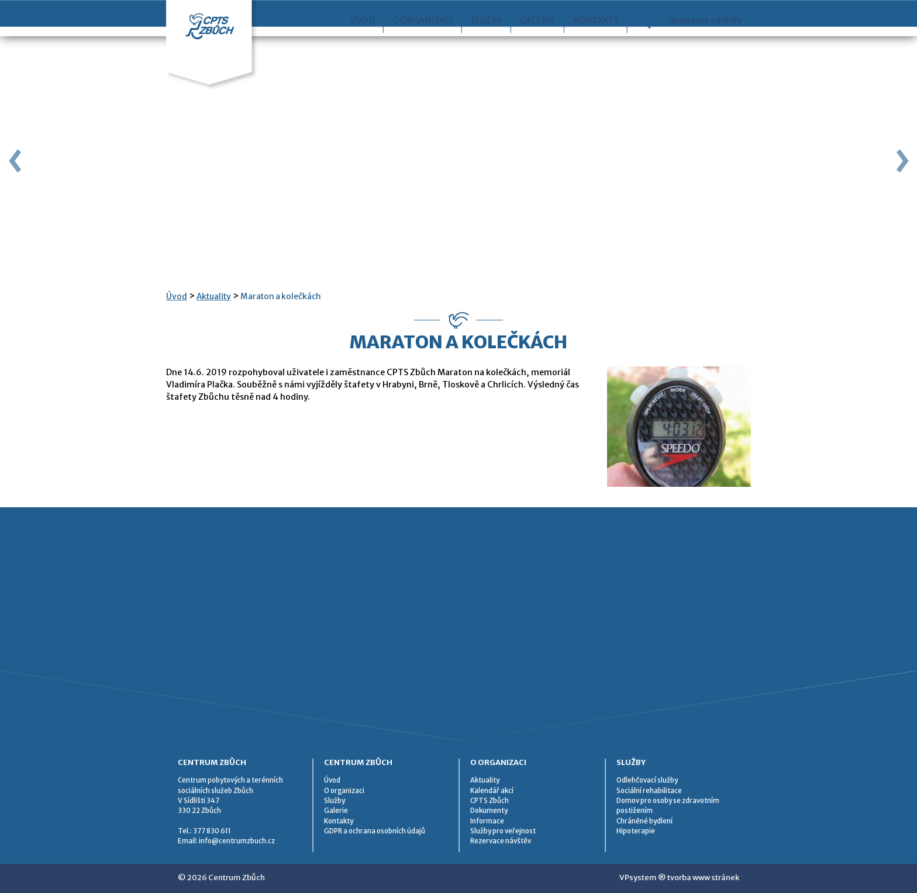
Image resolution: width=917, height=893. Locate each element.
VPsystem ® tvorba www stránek (679, 877)
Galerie (538, 46)
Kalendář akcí (491, 791)
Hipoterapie (635, 831)
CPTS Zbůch (489, 801)
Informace (487, 821)
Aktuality (213, 297)
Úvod (363, 46)
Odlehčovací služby (647, 780)
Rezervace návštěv (705, 46)
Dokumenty (489, 811)
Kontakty (596, 46)
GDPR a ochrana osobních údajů (374, 831)
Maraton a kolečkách (280, 297)
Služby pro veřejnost (503, 831)
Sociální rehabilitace (649, 791)
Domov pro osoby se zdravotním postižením (667, 806)
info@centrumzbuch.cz (237, 841)
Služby (486, 46)
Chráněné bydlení (644, 821)
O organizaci (422, 46)
